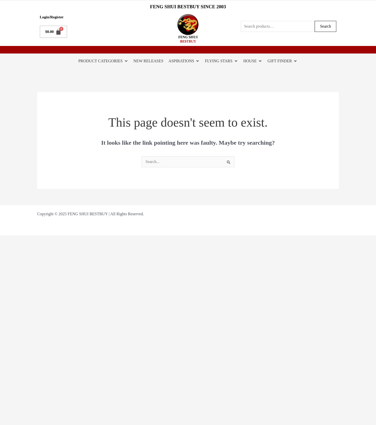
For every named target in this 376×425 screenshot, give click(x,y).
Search (325, 26)
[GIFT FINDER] (282, 61)
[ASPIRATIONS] (184, 61)
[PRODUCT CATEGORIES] (103, 61)
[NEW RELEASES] (148, 61)
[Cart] (53, 32)
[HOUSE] (253, 61)
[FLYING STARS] (221, 61)
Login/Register (52, 17)
